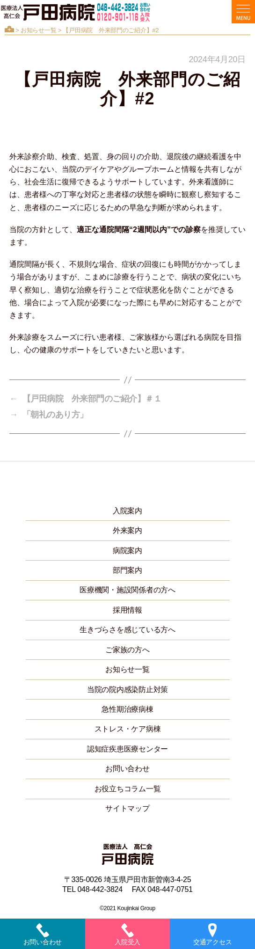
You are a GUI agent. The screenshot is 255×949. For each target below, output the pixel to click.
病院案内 (127, 551)
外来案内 (127, 530)
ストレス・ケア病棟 (128, 729)
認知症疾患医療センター (127, 749)
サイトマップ (127, 808)
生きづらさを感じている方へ (127, 630)
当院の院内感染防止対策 (127, 690)
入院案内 (127, 511)
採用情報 (127, 610)
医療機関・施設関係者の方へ (127, 590)
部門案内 (127, 570)
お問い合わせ (127, 769)
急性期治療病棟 (127, 709)
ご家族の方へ (127, 650)
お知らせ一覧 (38, 30)
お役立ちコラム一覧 (128, 789)
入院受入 (127, 934)
